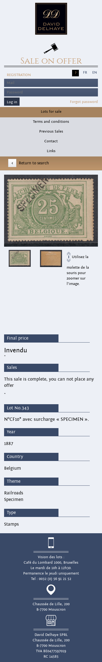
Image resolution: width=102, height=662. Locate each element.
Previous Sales (51, 131)
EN (94, 72)
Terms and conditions (51, 122)
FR (85, 72)
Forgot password (84, 102)
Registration (19, 75)
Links (51, 151)
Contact (51, 141)
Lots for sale (51, 111)
